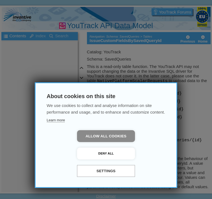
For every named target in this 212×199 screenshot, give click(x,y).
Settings (105, 171)
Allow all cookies (74, 153)
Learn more (56, 137)
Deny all (137, 153)
